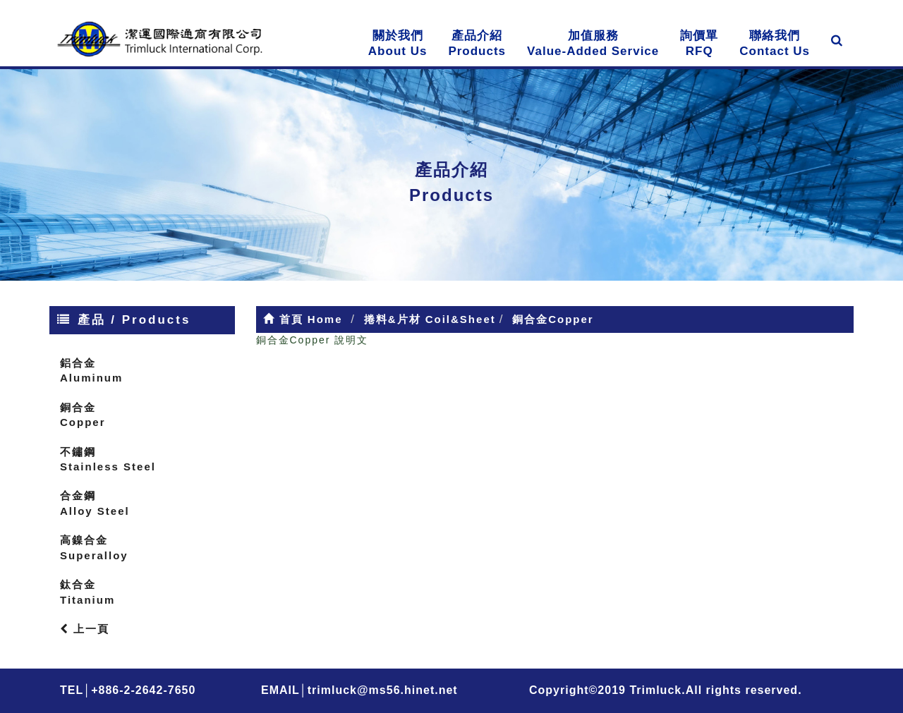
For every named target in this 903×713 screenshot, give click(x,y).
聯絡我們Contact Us (774, 43)
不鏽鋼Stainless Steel (108, 459)
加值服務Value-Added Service (593, 43)
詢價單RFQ (699, 43)
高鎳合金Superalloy (94, 547)
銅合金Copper (83, 414)
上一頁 (84, 629)
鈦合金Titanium (87, 591)
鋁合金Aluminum (91, 370)
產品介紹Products (477, 43)
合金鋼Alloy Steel (95, 502)
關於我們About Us (398, 43)
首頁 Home (303, 319)
